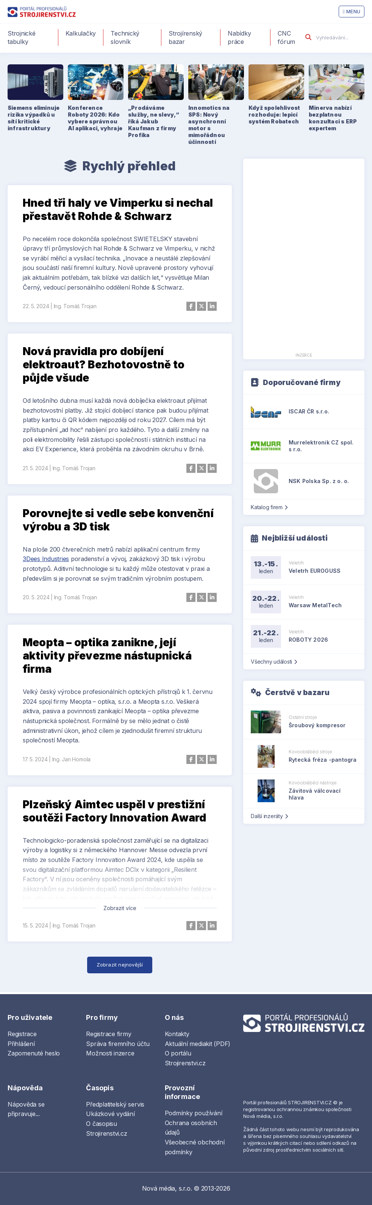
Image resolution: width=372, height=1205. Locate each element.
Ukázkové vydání (110, 1114)
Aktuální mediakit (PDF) (197, 1044)
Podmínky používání (193, 1113)
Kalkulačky (81, 33)
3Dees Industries (46, 559)
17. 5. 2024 (35, 759)
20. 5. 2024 (36, 597)
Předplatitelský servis (115, 1104)
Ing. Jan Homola (71, 759)
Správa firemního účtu (117, 1044)
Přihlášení (21, 1044)
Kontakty (177, 1034)
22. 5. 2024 (36, 306)
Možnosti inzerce (110, 1053)
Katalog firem (269, 507)
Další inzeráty (269, 816)
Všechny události (274, 661)
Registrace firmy (108, 1034)
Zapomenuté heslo (34, 1053)
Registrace (22, 1034)
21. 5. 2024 (35, 468)
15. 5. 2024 (35, 925)
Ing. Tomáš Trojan (75, 306)
